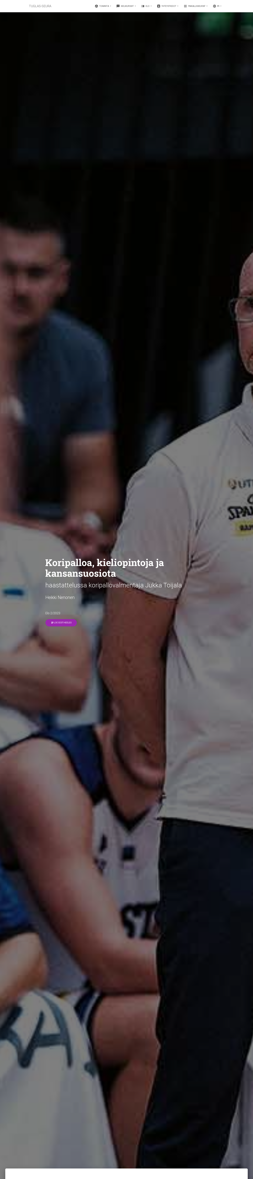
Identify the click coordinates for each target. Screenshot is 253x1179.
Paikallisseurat (195, 6)
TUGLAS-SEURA (40, 6)
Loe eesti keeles (61, 622)
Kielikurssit (125, 6)
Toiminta (102, 6)
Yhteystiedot (167, 6)
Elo (145, 6)
